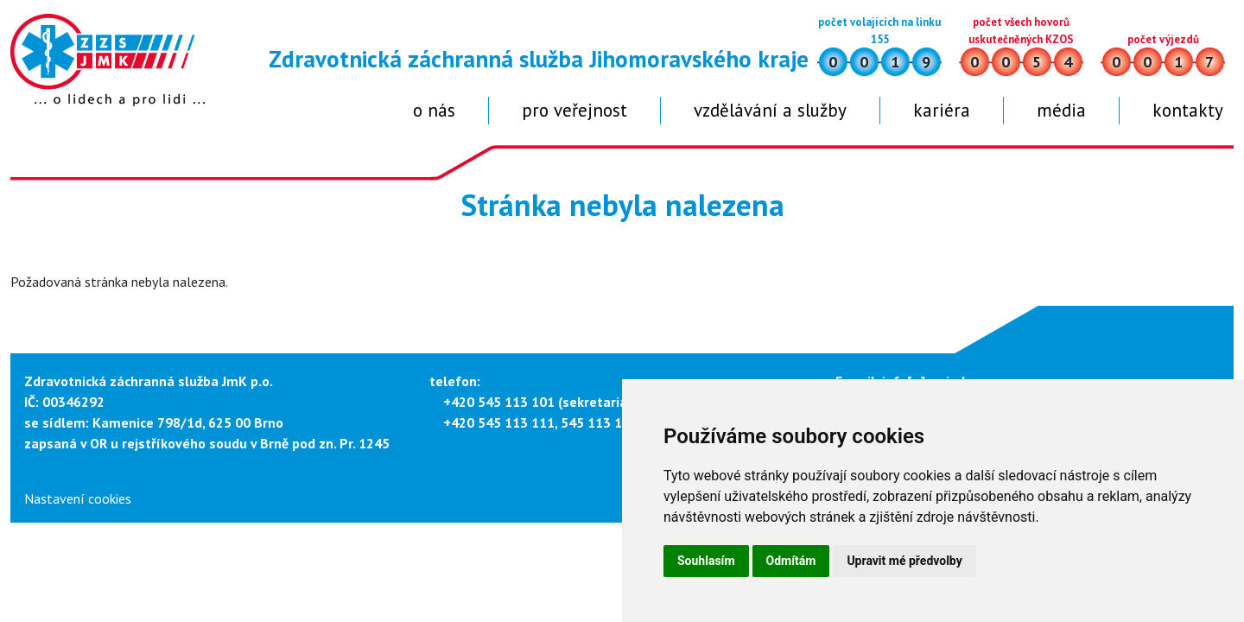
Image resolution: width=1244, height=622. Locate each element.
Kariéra (941, 110)
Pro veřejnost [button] (574, 110)
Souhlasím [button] (706, 561)
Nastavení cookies (77, 498)
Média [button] (1061, 110)
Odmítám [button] (791, 561)
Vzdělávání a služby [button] (770, 110)
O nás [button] (434, 110)
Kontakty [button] (1187, 110)
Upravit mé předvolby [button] (904, 561)
